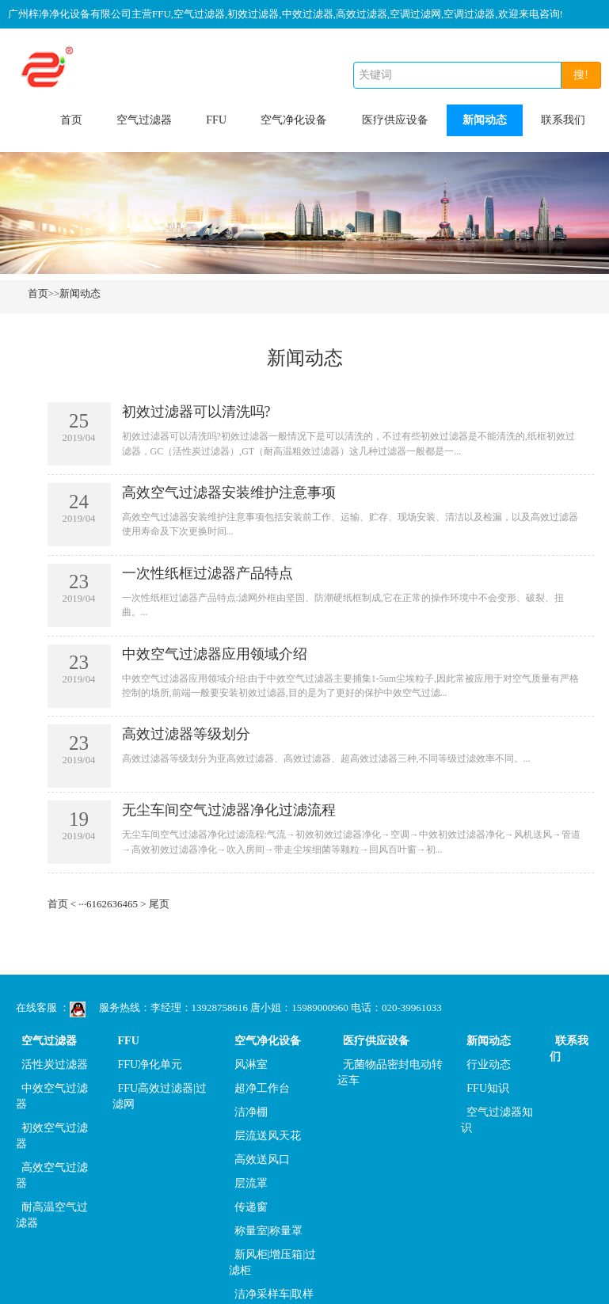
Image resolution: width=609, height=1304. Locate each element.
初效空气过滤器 (52, 1136)
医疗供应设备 (395, 120)
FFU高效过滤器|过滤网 (159, 1096)
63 (112, 904)
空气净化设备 (294, 120)
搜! (580, 75)
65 (133, 904)
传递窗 (251, 1207)
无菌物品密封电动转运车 (390, 1072)
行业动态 (488, 1064)
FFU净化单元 (150, 1064)
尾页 (159, 904)
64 (122, 904)
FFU (216, 120)
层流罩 (251, 1183)
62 (102, 904)
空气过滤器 (144, 120)
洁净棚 (251, 1112)
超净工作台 (262, 1088)
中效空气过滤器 (52, 1096)
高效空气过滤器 (52, 1175)
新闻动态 (484, 120)
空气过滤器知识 (497, 1120)
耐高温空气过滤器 (52, 1215)
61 (91, 904)
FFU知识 (487, 1088)
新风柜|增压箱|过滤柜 (273, 1262)
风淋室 (251, 1064)
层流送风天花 (267, 1136)
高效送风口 (262, 1159)
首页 (71, 120)
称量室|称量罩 (268, 1231)
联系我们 (563, 120)
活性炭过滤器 (54, 1064)
